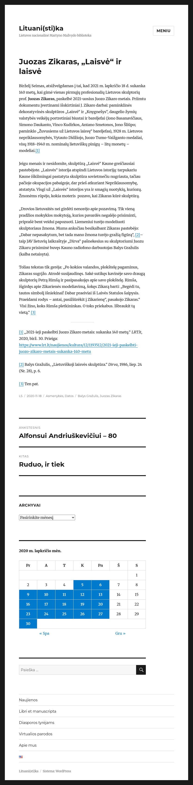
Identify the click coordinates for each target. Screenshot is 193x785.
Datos (69, 396)
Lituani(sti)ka (41, 28)
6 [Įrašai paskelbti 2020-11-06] (100, 584)
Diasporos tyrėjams (36, 722)
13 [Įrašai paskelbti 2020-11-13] (100, 594)
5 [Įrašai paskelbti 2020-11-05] (82, 584)
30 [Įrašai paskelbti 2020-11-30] (28, 623)
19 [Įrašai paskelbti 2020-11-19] (82, 604)
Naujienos (28, 700)
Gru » (121, 633)
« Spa (44, 633)
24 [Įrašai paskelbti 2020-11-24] (46, 614)
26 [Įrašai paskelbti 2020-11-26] (82, 614)
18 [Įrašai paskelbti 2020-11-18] (64, 604)
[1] (37, 150)
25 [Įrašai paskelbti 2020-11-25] (64, 614)
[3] (33, 312)
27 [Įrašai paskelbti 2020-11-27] (100, 614)
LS (21, 396)
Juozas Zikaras (110, 396)
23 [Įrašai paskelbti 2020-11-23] (28, 614)
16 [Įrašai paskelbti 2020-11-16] (28, 604)
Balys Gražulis (88, 396)
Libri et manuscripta (37, 711)
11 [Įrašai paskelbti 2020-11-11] (64, 594)
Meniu (163, 31)
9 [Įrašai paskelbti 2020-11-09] (28, 594)
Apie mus (28, 745)
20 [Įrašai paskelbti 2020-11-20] (100, 604)
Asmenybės (54, 396)
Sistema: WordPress (57, 771)
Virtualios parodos (35, 734)
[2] (137, 234)
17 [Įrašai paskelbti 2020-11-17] (46, 604)
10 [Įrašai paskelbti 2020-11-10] (46, 594)
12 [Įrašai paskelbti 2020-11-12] (82, 594)
